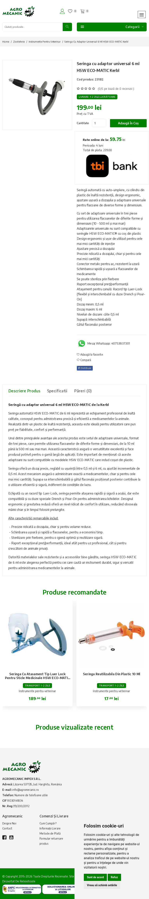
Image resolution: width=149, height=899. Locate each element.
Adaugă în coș (128, 123)
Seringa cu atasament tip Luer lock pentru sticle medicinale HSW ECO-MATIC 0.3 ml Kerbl (37, 678)
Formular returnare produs (51, 841)
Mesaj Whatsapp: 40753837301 (108, 343)
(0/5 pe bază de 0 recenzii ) (116, 88)
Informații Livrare (50, 828)
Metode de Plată (50, 833)
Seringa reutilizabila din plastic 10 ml (111, 674)
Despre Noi (9, 823)
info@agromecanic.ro (25, 789)
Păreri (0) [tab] (83, 390)
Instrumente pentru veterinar (45, 41)
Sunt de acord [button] (95, 877)
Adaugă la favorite (90, 354)
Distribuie (84, 368)
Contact (7, 828)
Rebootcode (27, 881)
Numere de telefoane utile (31, 795)
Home (5, 41)
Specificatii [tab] (57, 390)
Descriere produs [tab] (24, 390)
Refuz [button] (114, 877)
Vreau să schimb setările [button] (102, 885)
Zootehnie (19, 41)
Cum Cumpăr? (48, 823)
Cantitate (83, 123)
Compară (84, 360)
